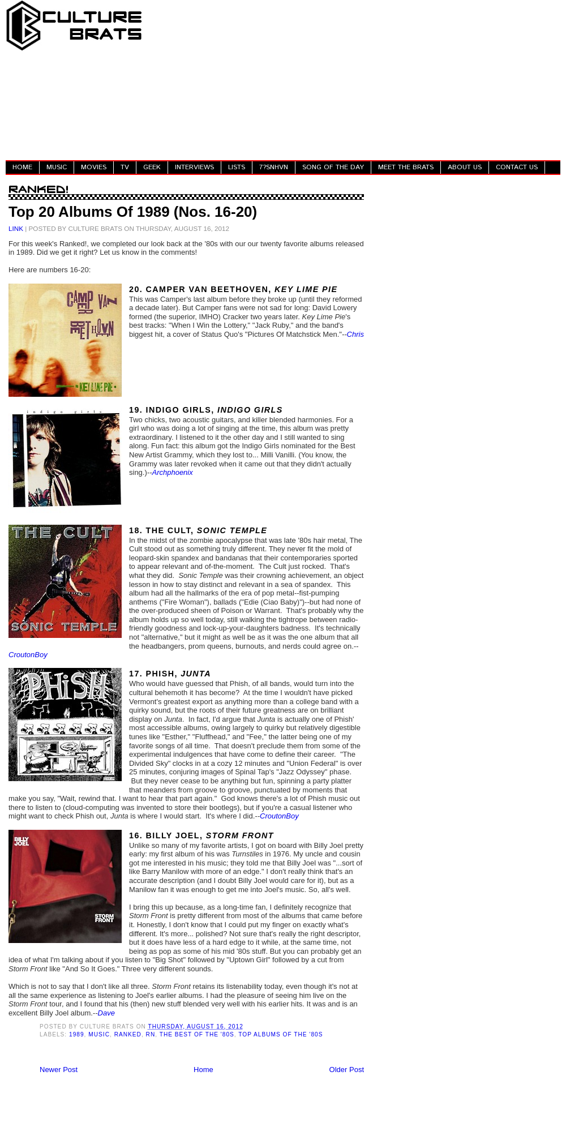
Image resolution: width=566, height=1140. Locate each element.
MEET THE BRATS (406, 167)
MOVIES (93, 167)
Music (99, 1034)
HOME (22, 167)
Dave (106, 1013)
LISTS (236, 167)
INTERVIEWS (194, 167)
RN (151, 1034)
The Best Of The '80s (197, 1034)
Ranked (128, 1034)
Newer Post (59, 1069)
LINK (15, 228)
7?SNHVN (273, 167)
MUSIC (56, 167)
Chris (355, 334)
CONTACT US (517, 167)
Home (203, 1069)
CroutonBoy (28, 654)
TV (125, 167)
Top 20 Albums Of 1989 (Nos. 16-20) (132, 211)
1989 (76, 1034)
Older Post (346, 1069)
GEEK (152, 167)
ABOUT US (465, 167)
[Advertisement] (354, 79)
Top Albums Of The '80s (280, 1034)
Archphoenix (172, 472)
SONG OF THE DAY (333, 167)
